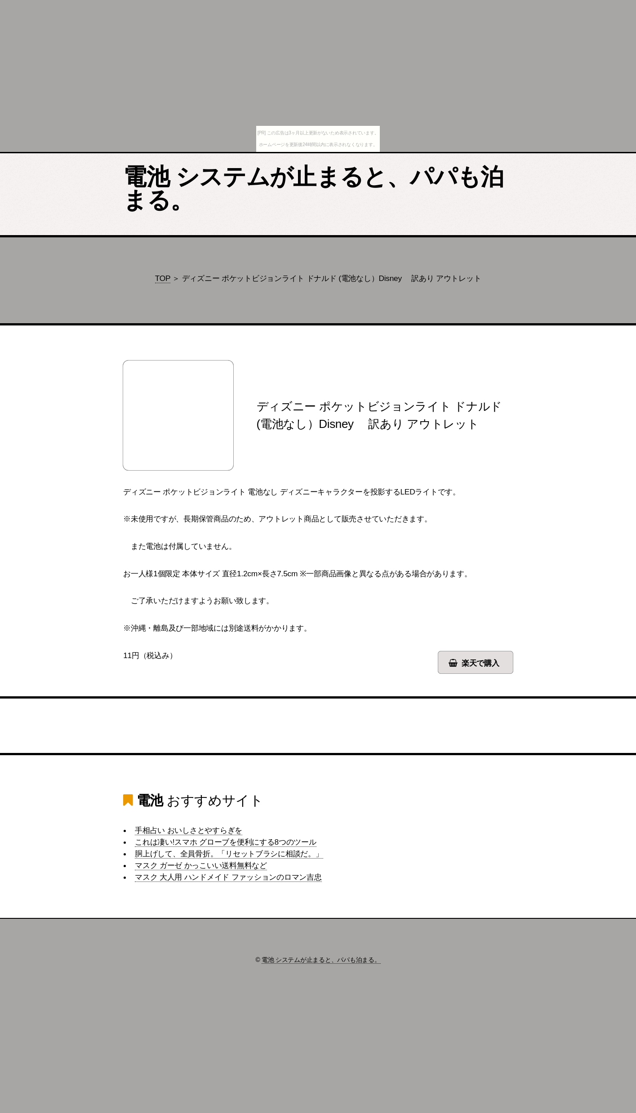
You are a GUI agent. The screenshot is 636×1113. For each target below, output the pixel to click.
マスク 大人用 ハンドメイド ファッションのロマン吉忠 (228, 877)
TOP (162, 278)
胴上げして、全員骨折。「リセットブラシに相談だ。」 (229, 853)
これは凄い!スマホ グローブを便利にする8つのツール (225, 841)
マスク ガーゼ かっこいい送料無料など (201, 865)
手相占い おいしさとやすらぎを (188, 830)
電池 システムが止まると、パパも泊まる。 (313, 188)
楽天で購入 (480, 663)
